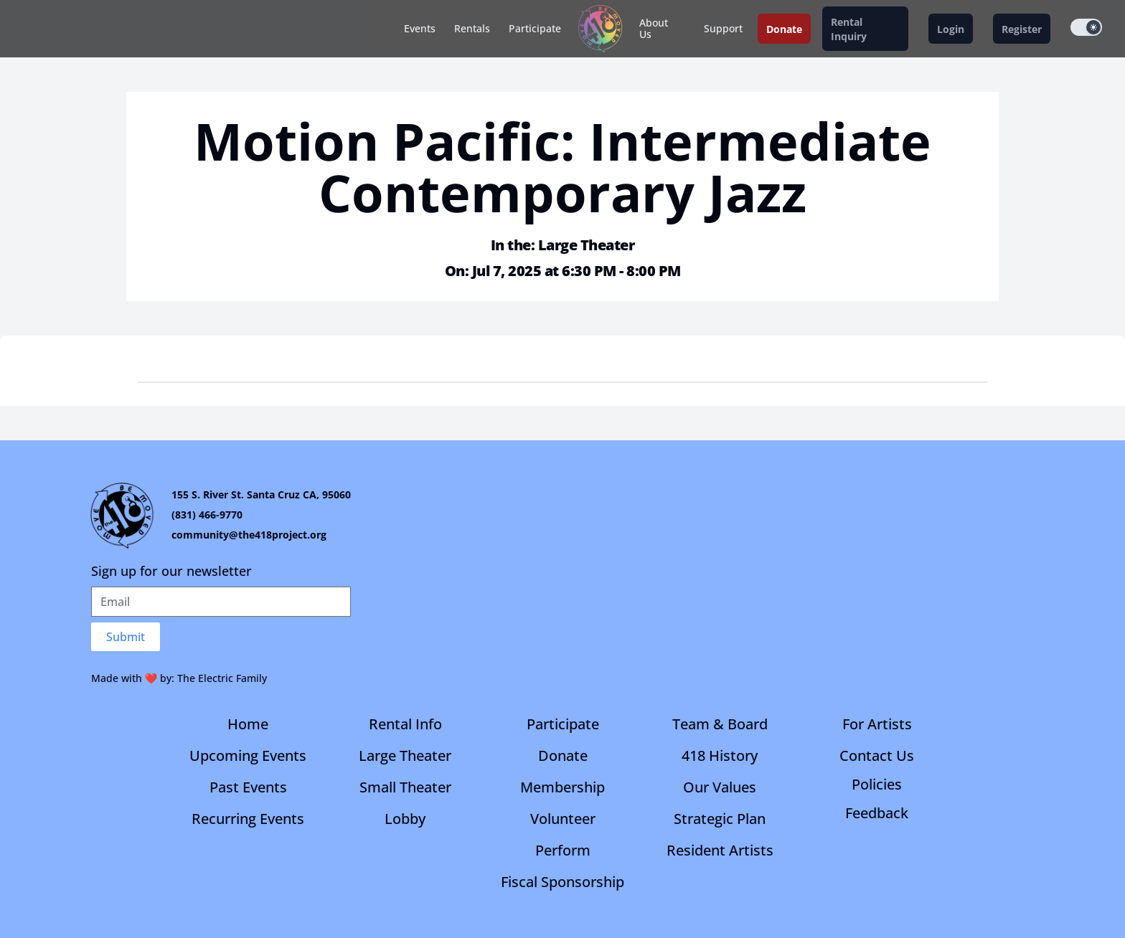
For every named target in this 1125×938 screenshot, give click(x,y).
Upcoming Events (247, 755)
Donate (563, 755)
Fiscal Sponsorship (562, 881)
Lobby (405, 818)
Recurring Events (248, 818)
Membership (562, 787)
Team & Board (720, 724)
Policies (877, 784)
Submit (125, 637)
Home (247, 724)
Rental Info (405, 724)
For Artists (877, 724)
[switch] (1086, 27)
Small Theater (405, 787)
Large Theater (405, 755)
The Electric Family (222, 678)
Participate (535, 28)
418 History (720, 755)
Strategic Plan (720, 818)
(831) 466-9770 (207, 514)
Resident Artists (720, 850)
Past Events (248, 787)
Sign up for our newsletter (171, 570)
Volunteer (563, 818)
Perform (562, 850)
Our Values (719, 787)
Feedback (876, 813)
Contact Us (876, 755)
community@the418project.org (248, 534)
